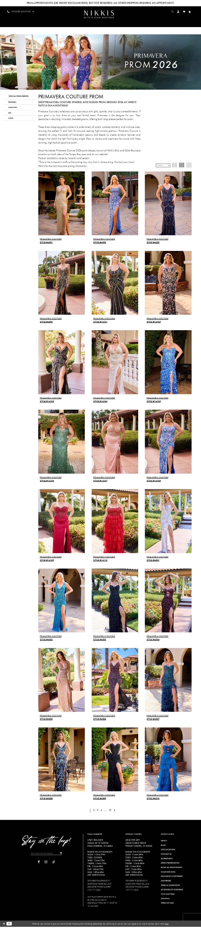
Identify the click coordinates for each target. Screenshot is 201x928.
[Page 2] (93, 811)
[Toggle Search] (174, 11)
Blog (163, 846)
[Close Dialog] (4, 924)
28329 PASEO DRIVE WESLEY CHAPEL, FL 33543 (138, 845)
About (164, 842)
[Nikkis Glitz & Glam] (100, 15)
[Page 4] (101, 811)
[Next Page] (115, 811)
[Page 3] (97, 811)
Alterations (167, 860)
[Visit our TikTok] (53, 863)
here (166, 924)
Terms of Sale (167, 904)
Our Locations (168, 851)
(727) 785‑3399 (95, 841)
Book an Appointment (171, 868)
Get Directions (96, 876)
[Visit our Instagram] (46, 863)
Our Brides (166, 882)
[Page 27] (110, 811)
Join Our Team (168, 895)
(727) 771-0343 (94, 891)
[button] (180, 11)
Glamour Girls (168, 873)
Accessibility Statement (172, 891)
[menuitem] (100, 14)
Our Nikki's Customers (172, 877)
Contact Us (166, 855)
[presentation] (61, 205)
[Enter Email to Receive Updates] (46, 855)
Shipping (165, 900)
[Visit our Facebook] (39, 863)
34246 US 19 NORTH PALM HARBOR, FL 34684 (100, 845)
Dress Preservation (170, 864)
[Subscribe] (62, 855)
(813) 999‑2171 (132, 841)
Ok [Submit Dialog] (10, 924)
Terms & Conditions (170, 886)
